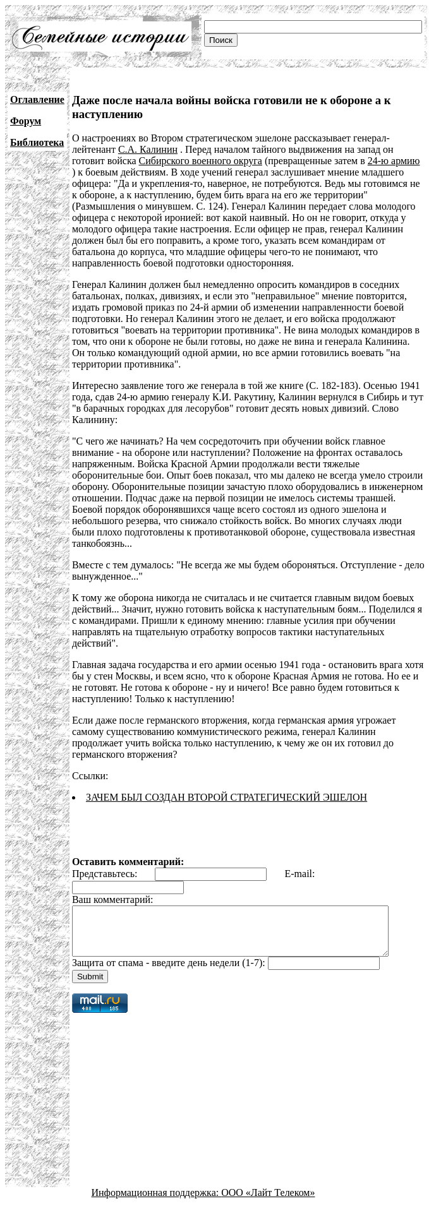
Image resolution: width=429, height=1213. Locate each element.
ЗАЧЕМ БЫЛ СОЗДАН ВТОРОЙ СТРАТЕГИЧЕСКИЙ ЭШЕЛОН (226, 797)
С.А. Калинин (148, 149)
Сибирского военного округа (200, 160)
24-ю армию (394, 160)
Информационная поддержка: (157, 1202)
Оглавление (37, 99)
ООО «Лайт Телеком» (268, 1202)
